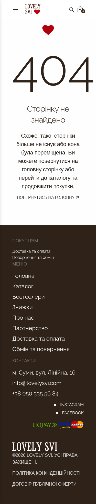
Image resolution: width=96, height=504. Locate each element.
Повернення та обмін (33, 257)
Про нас (23, 317)
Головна (23, 275)
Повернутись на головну (48, 197)
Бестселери (28, 296)
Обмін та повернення (40, 349)
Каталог (23, 286)
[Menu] (15, 9)
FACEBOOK (73, 413)
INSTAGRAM (72, 404)
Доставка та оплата (31, 251)
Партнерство (30, 328)
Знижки (22, 307)
